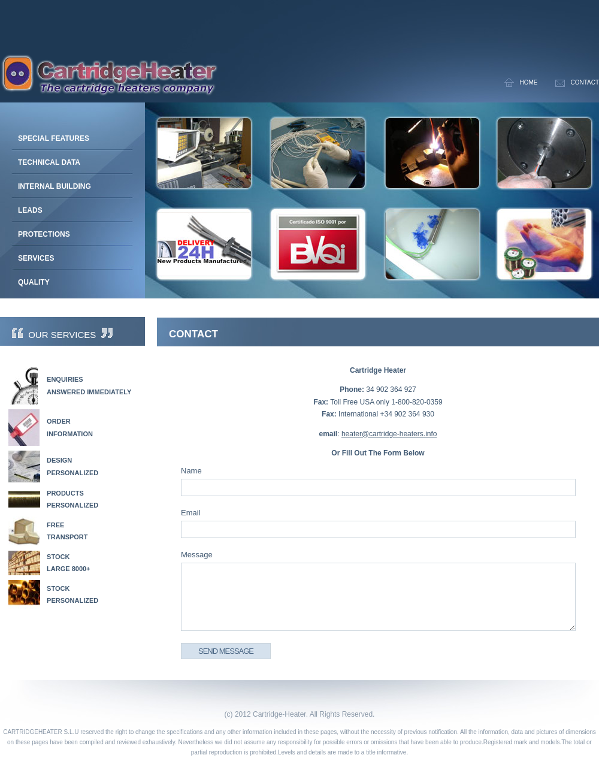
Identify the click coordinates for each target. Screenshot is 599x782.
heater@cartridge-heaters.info (389, 434)
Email (191, 512)
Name (191, 470)
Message (197, 554)
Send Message (225, 651)
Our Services (62, 335)
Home (528, 82)
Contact (584, 82)
